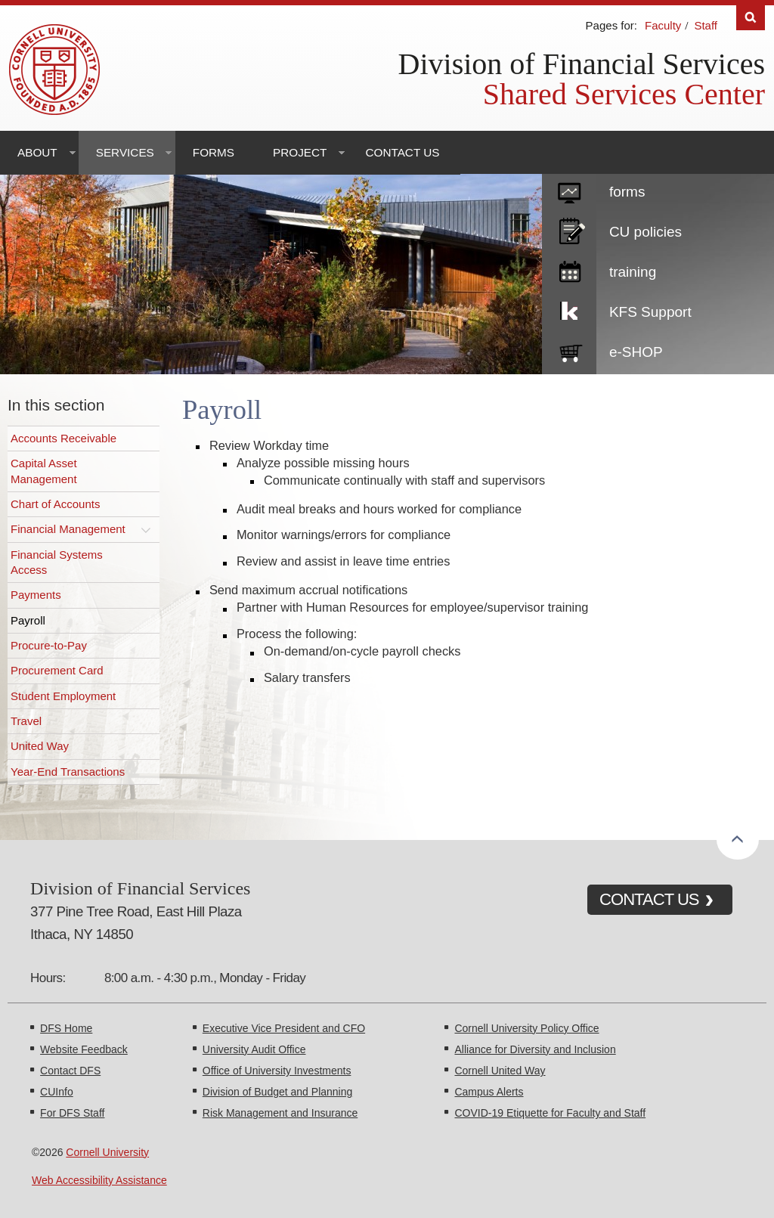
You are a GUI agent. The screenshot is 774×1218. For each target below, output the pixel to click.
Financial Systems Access (57, 562)
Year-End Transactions (68, 771)
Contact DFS (70, 1071)
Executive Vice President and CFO (284, 1028)
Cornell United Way (499, 1071)
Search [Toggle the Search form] (750, 17)
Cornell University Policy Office (526, 1028)
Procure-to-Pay (49, 645)
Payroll (28, 620)
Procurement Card (57, 670)
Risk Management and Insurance (280, 1113)
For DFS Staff (72, 1113)
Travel (26, 720)
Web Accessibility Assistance (99, 1180)
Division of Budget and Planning (277, 1092)
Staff (705, 25)
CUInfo (56, 1092)
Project (300, 152)
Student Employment (63, 696)
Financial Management (68, 528)
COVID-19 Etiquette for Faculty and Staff (550, 1113)
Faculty (663, 25)
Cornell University (107, 1152)
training (632, 272)
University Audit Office (254, 1049)
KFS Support (650, 312)
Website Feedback (84, 1049)
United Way (40, 745)
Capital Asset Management (44, 471)
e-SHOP (636, 352)
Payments (36, 594)
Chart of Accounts (55, 503)
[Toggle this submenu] (145, 529)
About (37, 152)
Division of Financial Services (581, 64)
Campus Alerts (488, 1092)
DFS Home (66, 1028)
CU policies (645, 232)
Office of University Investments (277, 1071)
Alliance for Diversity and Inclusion (534, 1049)
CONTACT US (649, 899)
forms (627, 192)
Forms (213, 152)
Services (125, 152)
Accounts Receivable (63, 438)
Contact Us (402, 152)
